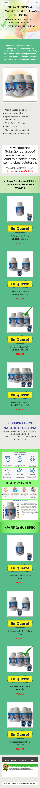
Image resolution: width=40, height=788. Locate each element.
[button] (2, 3)
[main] (20, 20)
